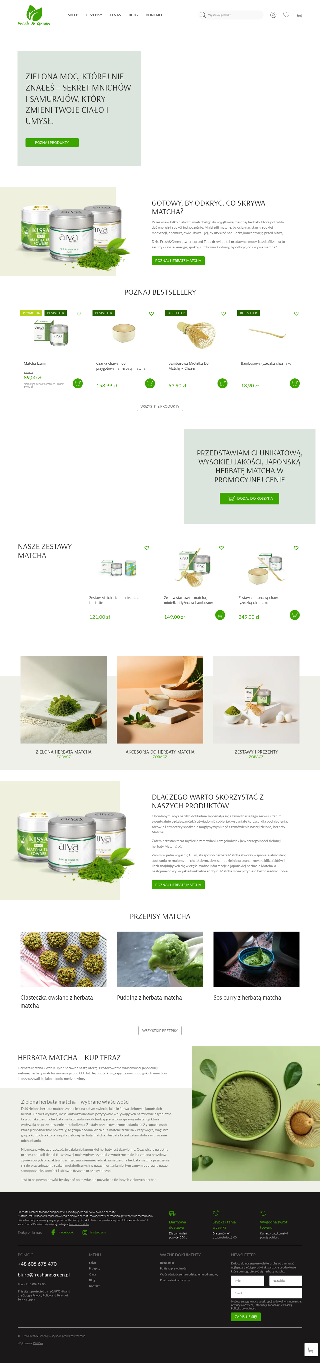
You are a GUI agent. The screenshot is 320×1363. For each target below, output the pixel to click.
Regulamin (167, 1262)
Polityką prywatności (243, 1308)
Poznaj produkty (52, 142)
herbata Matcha (79, 1224)
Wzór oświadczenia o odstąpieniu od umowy (189, 1274)
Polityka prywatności (173, 1268)
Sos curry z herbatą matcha (247, 997)
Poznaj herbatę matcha (178, 260)
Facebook (62, 1232)
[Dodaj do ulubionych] (79, 313)
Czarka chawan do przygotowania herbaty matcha (121, 366)
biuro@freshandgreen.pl (44, 1274)
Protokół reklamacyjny (175, 1280)
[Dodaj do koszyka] (249, 498)
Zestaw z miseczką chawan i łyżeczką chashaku (261, 600)
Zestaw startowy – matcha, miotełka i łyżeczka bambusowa (189, 600)
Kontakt (154, 15)
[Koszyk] (311, 1349)
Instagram (94, 1232)
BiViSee (38, 1343)
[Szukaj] (202, 15)
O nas (115, 15)
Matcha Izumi (35, 363)
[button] (78, 383)
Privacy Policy (41, 1295)
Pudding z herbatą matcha (149, 997)
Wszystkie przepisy (160, 1030)
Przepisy (94, 15)
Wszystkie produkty (160, 406)
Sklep (73, 15)
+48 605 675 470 (37, 1264)
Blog (133, 15)
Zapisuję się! (246, 1316)
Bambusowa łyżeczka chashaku (266, 363)
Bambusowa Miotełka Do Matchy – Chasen (188, 366)
